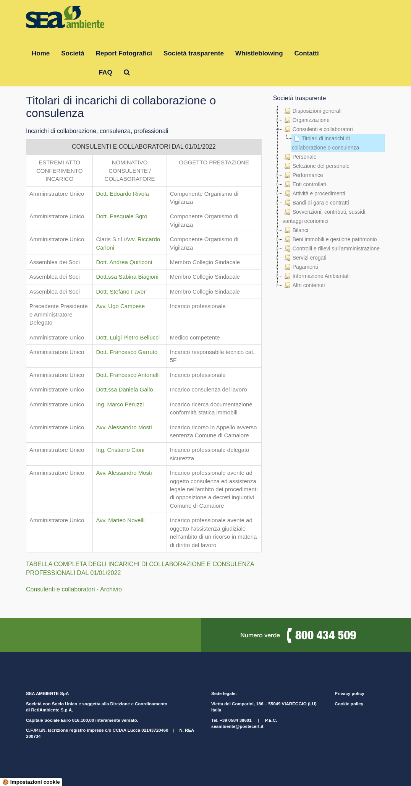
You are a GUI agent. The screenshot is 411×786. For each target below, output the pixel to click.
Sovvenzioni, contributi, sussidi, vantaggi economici (325, 215)
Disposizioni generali (312, 110)
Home (41, 53)
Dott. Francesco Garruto (126, 352)
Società (72, 53)
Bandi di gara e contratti (316, 202)
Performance (303, 175)
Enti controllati (304, 184)
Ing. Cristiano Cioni (120, 450)
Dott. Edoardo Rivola (122, 193)
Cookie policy (349, 704)
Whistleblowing (259, 53)
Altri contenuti (304, 285)
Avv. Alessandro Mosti (124, 427)
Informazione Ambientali (316, 276)
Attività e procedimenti (314, 193)
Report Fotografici (124, 53)
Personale (300, 156)
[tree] (329, 198)
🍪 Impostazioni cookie (31, 782)
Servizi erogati (305, 257)
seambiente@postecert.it (237, 726)
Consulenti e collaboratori (318, 129)
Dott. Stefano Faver (121, 291)
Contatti (306, 53)
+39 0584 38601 (235, 720)
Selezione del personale (316, 166)
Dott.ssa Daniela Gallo (124, 389)
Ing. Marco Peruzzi (120, 404)
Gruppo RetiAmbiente (59, 72)
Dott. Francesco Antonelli (128, 375)
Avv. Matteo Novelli (120, 520)
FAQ (105, 72)
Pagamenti (300, 266)
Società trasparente (193, 53)
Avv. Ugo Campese (120, 306)
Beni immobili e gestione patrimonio (330, 239)
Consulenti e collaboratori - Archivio (74, 589)
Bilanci (295, 230)
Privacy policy (349, 693)
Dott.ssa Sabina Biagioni (127, 276)
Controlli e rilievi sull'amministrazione (331, 248)
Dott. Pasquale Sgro (121, 216)
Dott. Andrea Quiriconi (124, 262)
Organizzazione (306, 120)
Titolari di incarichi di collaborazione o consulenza (325, 142)
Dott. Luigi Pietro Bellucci (128, 337)
